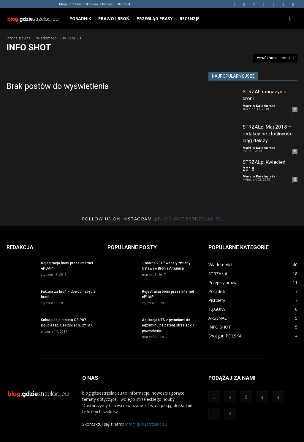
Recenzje (190, 18)
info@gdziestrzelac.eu (146, 424)
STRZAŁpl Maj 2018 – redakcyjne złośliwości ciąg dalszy (268, 133)
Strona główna (19, 38)
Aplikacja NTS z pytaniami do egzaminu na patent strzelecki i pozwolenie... (168, 325)
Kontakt (124, 4)
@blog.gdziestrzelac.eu (187, 219)
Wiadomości (46, 38)
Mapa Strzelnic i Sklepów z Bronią (86, 4)
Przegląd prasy (154, 18)
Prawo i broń (113, 18)
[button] (290, 19)
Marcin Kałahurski (259, 105)
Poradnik (80, 18)
